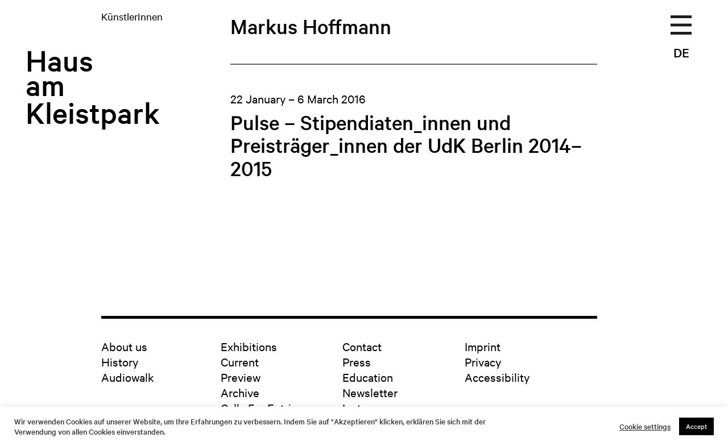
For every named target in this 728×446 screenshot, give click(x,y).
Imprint (482, 346)
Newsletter (370, 392)
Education (367, 377)
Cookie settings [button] (645, 427)
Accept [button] (696, 426)
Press (356, 361)
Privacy (483, 361)
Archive (240, 392)
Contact (362, 346)
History (119, 361)
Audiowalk (127, 377)
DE (681, 52)
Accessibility (497, 377)
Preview (240, 377)
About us (124, 346)
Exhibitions (249, 346)
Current (240, 361)
